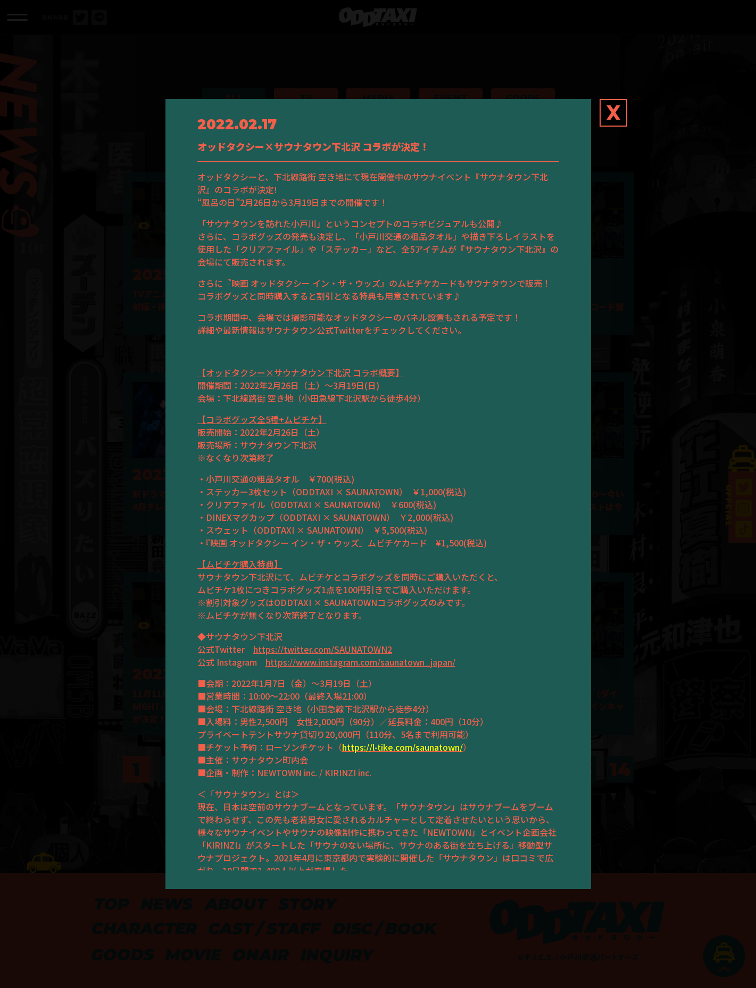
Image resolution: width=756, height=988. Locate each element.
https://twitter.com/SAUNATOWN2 (322, 649)
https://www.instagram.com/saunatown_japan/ (360, 661)
